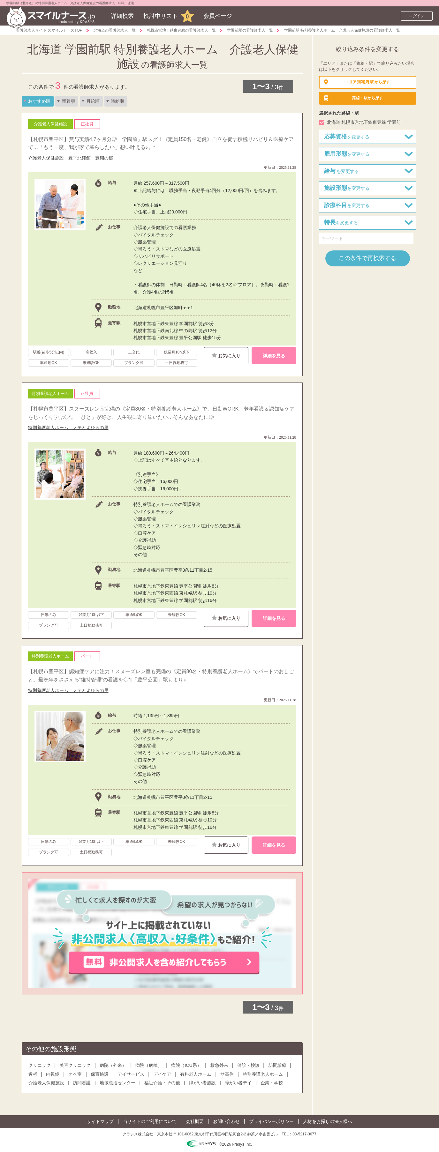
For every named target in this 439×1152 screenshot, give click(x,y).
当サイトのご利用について (150, 1121)
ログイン (416, 16)
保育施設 (100, 1074)
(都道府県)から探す (367, 82)
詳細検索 (122, 16)
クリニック (39, 1065)
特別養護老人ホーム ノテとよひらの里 (68, 427)
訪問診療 (277, 1065)
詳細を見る (274, 355)
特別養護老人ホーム (263, 1074)
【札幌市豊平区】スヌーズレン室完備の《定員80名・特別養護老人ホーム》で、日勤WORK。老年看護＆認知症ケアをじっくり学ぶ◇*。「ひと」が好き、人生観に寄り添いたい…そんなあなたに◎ (161, 413)
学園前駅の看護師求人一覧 (250, 30)
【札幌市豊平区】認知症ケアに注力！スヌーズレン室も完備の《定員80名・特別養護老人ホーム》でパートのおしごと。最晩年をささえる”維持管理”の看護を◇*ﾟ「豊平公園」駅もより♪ (161, 675)
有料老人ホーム (195, 1074)
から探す (367, 98)
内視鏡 (52, 1074)
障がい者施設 (202, 1082)
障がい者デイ (238, 1082)
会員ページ (217, 16)
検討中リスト (160, 16)
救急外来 (219, 1065)
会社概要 (195, 1121)
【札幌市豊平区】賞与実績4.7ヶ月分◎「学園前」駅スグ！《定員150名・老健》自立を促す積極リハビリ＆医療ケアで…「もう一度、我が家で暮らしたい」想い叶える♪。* (161, 143)
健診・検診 (248, 1065)
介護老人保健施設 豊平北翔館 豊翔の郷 (70, 157)
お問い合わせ (226, 1121)
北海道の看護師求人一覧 (115, 30)
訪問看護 (82, 1082)
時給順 (117, 101)
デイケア (162, 1074)
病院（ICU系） (186, 1065)
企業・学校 (272, 1082)
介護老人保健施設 (46, 1082)
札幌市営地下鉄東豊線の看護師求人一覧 (181, 30)
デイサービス (130, 1074)
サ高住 (227, 1074)
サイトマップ (100, 1121)
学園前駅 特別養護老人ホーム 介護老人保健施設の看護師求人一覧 (342, 30)
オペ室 (75, 1074)
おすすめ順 (39, 101)
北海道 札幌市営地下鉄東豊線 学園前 (364, 122)
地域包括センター (117, 1082)
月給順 (93, 101)
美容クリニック (75, 1065)
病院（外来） (113, 1065)
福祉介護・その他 (162, 1082)
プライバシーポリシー (271, 1121)
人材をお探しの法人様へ (327, 1121)
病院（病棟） (148, 1065)
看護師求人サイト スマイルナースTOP (49, 30)
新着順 (68, 101)
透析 (32, 1074)
